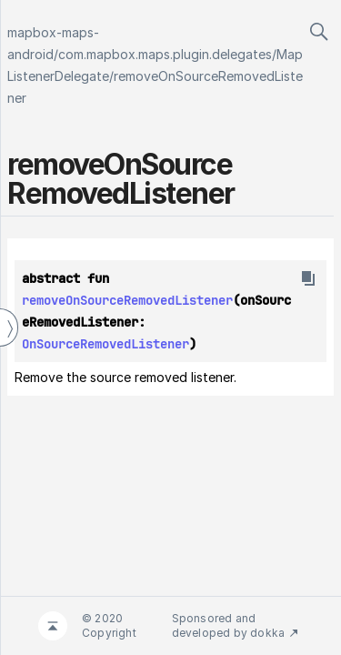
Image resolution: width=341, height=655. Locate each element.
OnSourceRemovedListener (105, 344)
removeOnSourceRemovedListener (127, 300)
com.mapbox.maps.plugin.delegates (165, 54)
